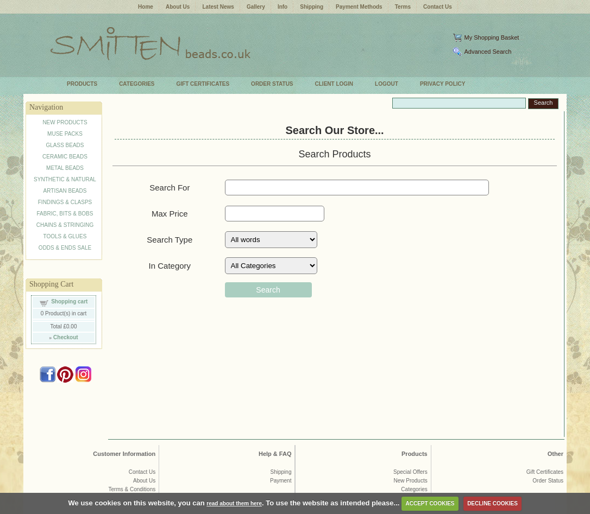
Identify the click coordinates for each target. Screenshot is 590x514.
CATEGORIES (136, 84)
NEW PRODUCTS (64, 122)
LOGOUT (386, 84)
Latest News (218, 7)
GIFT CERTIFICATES (203, 84)
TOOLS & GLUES (65, 236)
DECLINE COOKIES (492, 503)
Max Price (170, 213)
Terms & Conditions (132, 489)
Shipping (311, 7)
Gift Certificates (544, 472)
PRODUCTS (82, 84)
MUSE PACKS (65, 134)
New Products (410, 481)
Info (282, 7)
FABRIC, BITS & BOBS (65, 214)
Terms (403, 7)
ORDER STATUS (272, 84)
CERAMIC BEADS (64, 157)
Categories (414, 489)
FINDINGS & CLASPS (65, 202)
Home (145, 7)
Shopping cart (69, 301)
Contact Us (437, 7)
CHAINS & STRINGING (65, 225)
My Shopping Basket (491, 37)
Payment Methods (359, 7)
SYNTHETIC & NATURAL (65, 179)
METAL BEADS (65, 168)
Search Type (169, 239)
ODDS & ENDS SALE (65, 248)
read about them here (234, 503)
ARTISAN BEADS (65, 191)
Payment (280, 481)
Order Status (547, 481)
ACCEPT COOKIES (429, 503)
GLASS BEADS (65, 145)
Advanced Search (487, 51)
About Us (178, 7)
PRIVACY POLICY (443, 84)
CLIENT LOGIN (334, 84)
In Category (170, 265)
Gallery (256, 7)
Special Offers (410, 472)
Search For (169, 187)
